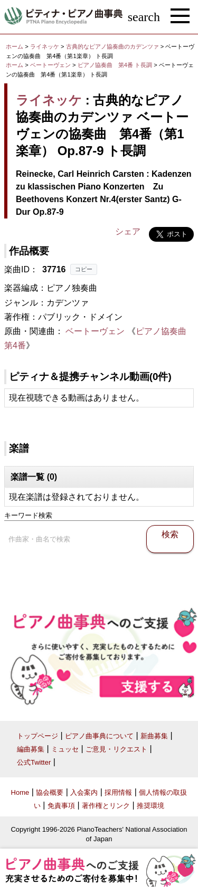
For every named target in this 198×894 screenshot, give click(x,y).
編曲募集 (30, 749)
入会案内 (84, 792)
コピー (83, 269)
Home (20, 792)
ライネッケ (44, 46)
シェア (127, 231)
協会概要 (49, 792)
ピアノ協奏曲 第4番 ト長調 (115, 65)
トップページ (37, 736)
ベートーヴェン (50, 65)
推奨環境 (150, 806)
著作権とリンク (106, 806)
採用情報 (118, 792)
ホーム (14, 46)
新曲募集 (154, 736)
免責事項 (61, 806)
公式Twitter (34, 762)
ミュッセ (65, 749)
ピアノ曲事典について (99, 736)
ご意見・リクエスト (116, 749)
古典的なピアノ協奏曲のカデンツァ (113, 46)
